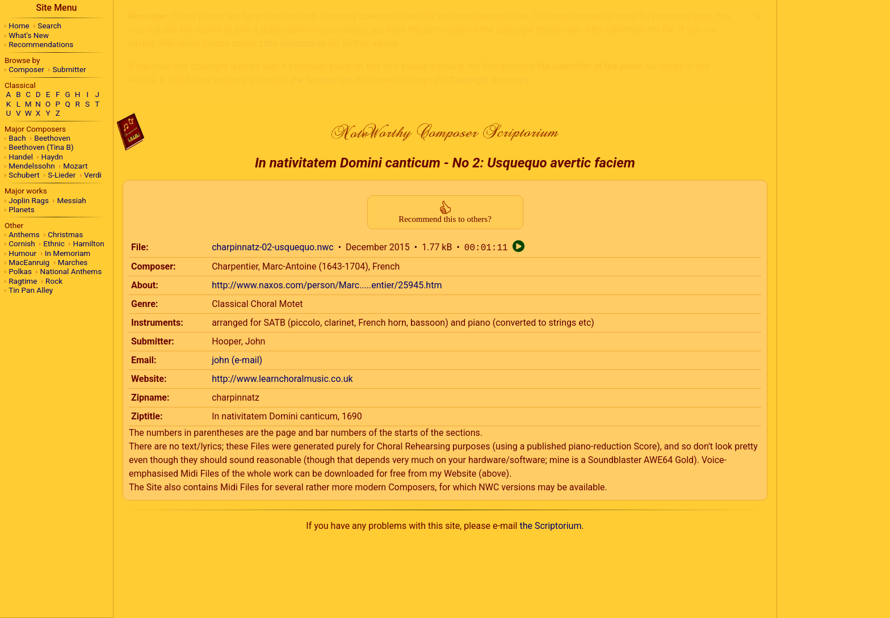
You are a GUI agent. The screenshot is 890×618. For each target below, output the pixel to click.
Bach (17, 137)
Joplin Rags (29, 200)
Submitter (69, 69)
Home (19, 25)
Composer (26, 69)
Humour (22, 253)
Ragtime (23, 280)
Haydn (52, 156)
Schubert (24, 174)
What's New (29, 35)
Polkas (20, 271)
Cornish (22, 243)
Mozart (75, 165)
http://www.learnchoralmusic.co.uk (282, 268)
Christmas (65, 234)
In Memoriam (68, 253)
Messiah (71, 200)
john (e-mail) (237, 250)
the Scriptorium (550, 415)
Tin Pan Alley (31, 290)
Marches (73, 262)
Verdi (93, 174)
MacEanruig (29, 262)
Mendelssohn (32, 165)
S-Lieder (61, 174)
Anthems (24, 234)
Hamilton (88, 243)
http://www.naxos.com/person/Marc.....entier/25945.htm (327, 175)
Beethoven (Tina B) (41, 147)
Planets (21, 209)
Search (49, 25)
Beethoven (52, 137)
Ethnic (54, 243)
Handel (21, 156)
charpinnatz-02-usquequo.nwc (273, 137)
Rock (53, 280)
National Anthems (71, 271)
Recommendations (41, 44)
